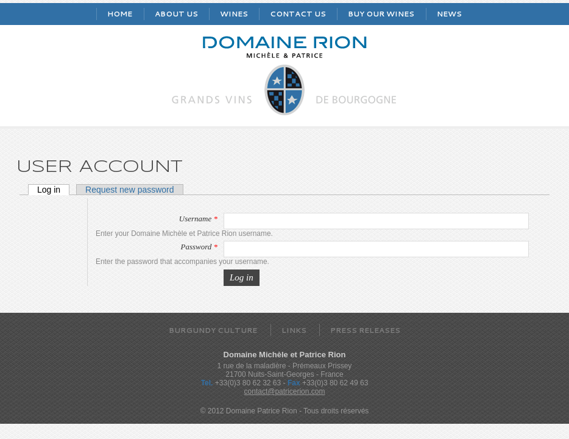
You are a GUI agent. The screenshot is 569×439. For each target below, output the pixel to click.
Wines (234, 14)
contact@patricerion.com (284, 391)
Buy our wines (381, 14)
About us (176, 14)
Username (198, 218)
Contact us (298, 14)
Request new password (129, 190)
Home (119, 14)
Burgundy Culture (213, 330)
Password (198, 246)
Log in (53, 190)
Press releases (365, 330)
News (449, 14)
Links (293, 330)
